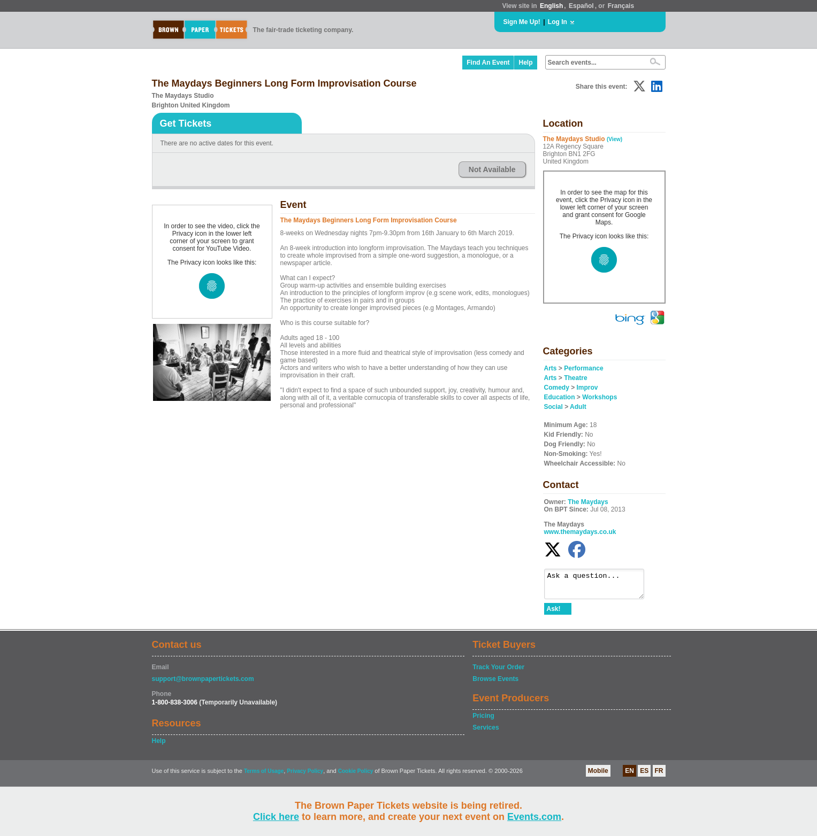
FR (659, 775)
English (551, 6)
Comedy (556, 387)
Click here (276, 816)
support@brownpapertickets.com (203, 683)
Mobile (598, 775)
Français (621, 6)
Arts (550, 368)
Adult (578, 407)
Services (485, 732)
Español (581, 6)
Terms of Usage (264, 776)
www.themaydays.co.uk (580, 532)
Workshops (599, 397)
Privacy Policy (305, 776)
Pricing (483, 720)
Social (553, 407)
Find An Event (488, 62)
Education (559, 397)
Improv (587, 387)
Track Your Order (498, 672)
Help (525, 62)
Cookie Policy (355, 776)
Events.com (534, 816)
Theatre (575, 378)
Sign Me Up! (521, 22)
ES (644, 775)
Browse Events (495, 683)
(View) (614, 139)
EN (629, 775)
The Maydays (588, 502)
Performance (583, 368)
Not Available (492, 169)
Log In (557, 22)
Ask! (554, 613)
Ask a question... (599, 586)
